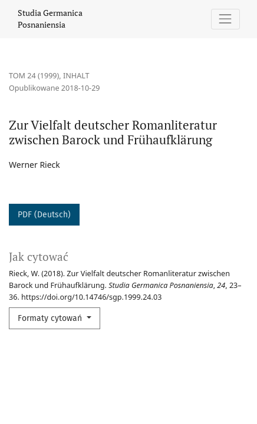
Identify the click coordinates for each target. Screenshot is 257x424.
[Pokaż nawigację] (225, 19)
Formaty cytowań (51, 318)
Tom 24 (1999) (34, 76)
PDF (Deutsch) (44, 215)
